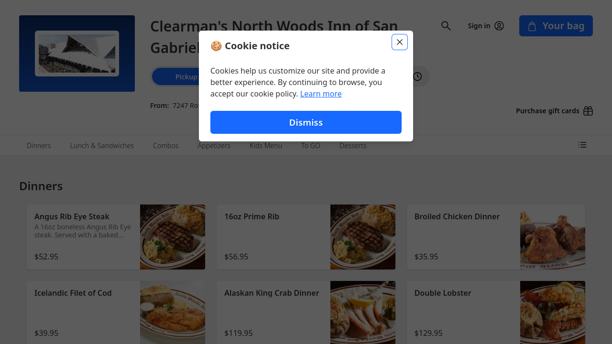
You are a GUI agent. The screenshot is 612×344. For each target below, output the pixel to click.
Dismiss (306, 122)
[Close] (399, 42)
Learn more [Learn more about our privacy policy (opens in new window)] (321, 93)
